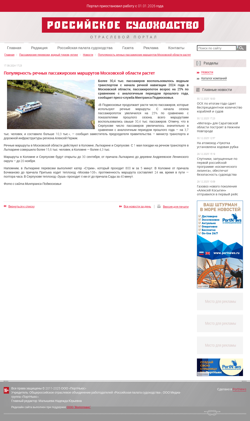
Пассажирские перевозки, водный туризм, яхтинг (48, 54)
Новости (88, 54)
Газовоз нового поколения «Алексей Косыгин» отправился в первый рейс (217, 190)
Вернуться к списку (21, 206)
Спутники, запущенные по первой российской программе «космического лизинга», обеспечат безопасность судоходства (217, 167)
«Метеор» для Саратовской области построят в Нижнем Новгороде (218, 127)
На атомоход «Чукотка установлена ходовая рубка (217, 145)
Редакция (39, 47)
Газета (128, 47)
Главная (14, 47)
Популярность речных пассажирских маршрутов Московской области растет (144, 54)
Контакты (176, 47)
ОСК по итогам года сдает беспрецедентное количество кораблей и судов (219, 107)
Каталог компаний (214, 78)
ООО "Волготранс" (79, 407)
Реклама (150, 47)
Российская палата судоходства (84, 47)
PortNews (239, 389)
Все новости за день (137, 206)
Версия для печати (176, 207)
